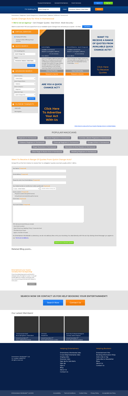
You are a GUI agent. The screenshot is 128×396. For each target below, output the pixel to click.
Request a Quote (52, 74)
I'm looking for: (19, 51)
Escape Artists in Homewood (98, 142)
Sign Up (63, 363)
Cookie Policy (83, 393)
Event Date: (19, 198)
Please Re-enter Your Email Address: (26, 180)
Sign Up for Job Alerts (68, 361)
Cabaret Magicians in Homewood (58, 138)
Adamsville (18, 108)
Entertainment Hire (103, 353)
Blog (61, 367)
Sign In (62, 365)
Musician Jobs (65, 359)
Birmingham (18, 111)
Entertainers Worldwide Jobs (70, 353)
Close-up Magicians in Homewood (66, 142)
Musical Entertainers (45, 3)
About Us (63, 370)
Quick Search (31, 65)
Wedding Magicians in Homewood (83, 151)
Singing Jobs (64, 357)
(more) (76, 63)
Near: (16, 58)
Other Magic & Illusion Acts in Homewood (47, 151)
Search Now (31, 98)
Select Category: (18, 86)
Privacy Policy (95, 393)
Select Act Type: (18, 92)
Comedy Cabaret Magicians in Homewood (94, 138)
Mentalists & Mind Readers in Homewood (80, 147)
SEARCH (99, 9)
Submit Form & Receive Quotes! (64, 242)
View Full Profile (52, 71)
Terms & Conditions (22, 238)
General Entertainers (62, 3)
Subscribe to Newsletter (105, 359)
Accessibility (57, 393)
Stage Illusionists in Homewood (44, 147)
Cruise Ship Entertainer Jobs (70, 355)
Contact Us (75, 302)
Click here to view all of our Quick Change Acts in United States (95, 126)
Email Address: (20, 174)
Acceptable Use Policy (109, 393)
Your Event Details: (21, 204)
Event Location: (20, 192)
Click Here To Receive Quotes (103, 70)
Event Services (77, 3)
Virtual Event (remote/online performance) (25, 196)
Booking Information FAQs (106, 355)
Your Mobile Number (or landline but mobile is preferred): (31, 186)
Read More (32, 284)
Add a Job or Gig (102, 357)
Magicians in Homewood (27, 138)
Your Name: (19, 168)
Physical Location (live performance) (24, 193)
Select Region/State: (19, 81)
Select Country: (18, 75)
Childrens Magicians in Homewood (31, 142)
